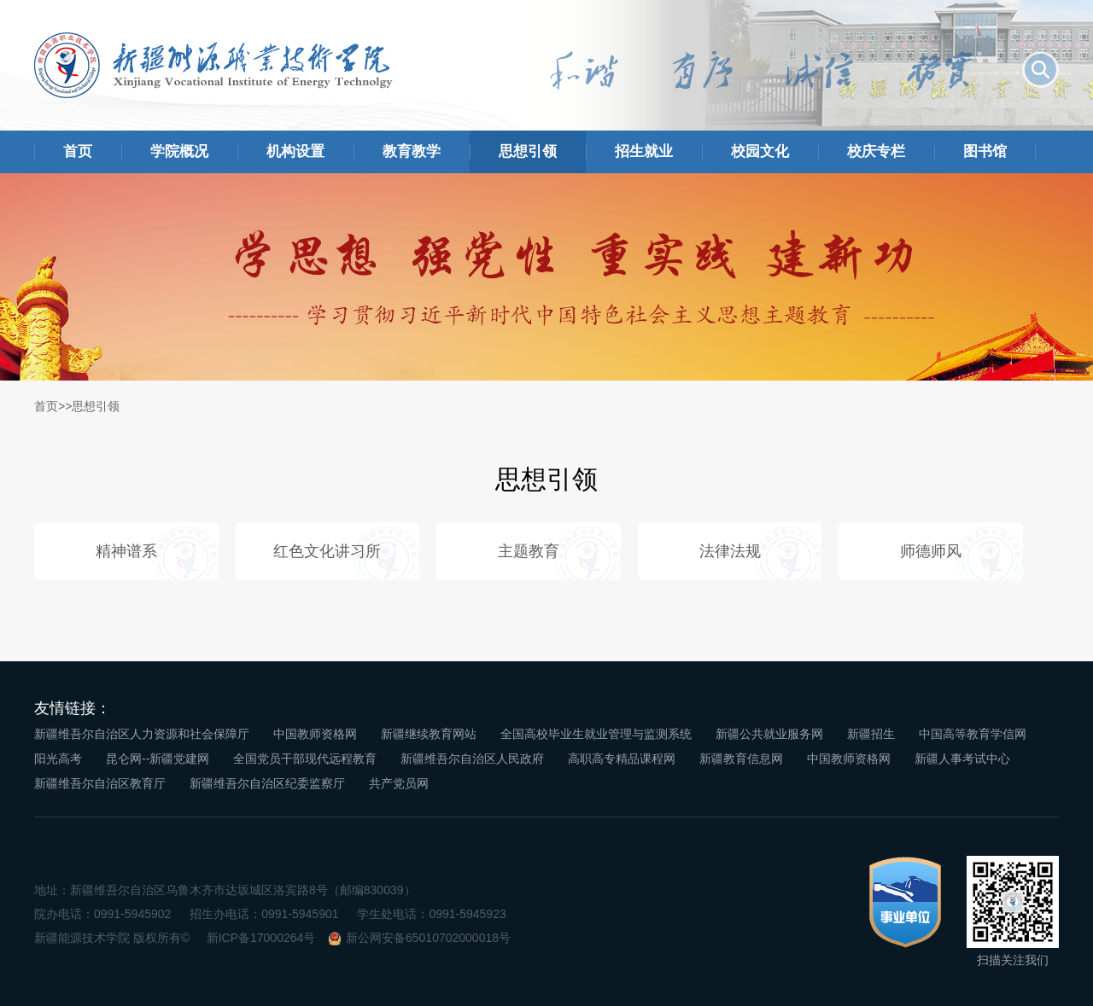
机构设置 (295, 151)
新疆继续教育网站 (428, 734)
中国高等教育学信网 (972, 734)
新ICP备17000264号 (261, 938)
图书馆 (985, 151)
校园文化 (760, 151)
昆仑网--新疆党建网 (157, 758)
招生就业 (644, 151)
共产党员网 (399, 783)
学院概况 (179, 151)
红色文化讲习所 (327, 551)
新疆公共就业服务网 (769, 734)
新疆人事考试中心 (962, 758)
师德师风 (930, 551)
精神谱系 (126, 551)
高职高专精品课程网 (621, 758)
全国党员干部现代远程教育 (305, 758)
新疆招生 (871, 734)
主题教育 (528, 551)
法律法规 (730, 551)
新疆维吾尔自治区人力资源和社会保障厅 (141, 734)
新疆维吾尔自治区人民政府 (472, 758)
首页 (77, 151)
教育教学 (412, 151)
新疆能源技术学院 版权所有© (112, 938)
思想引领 (528, 151)
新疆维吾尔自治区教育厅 (100, 783)
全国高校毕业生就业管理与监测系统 (596, 734)
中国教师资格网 (315, 734)
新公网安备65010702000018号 (428, 938)
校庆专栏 (876, 151)
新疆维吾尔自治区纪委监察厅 (267, 783)
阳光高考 (58, 758)
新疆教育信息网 (741, 758)
